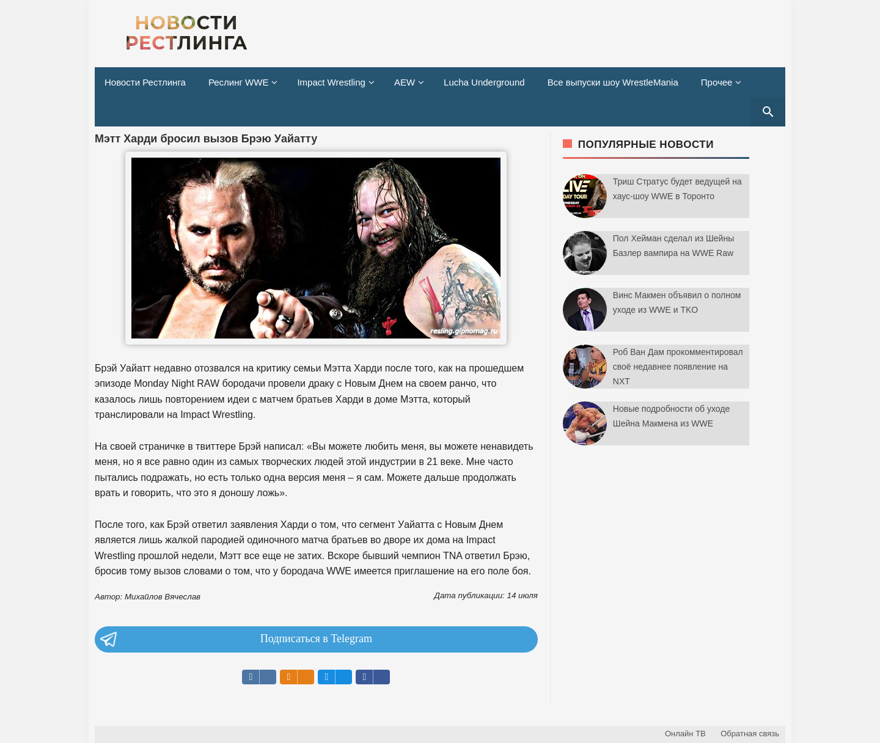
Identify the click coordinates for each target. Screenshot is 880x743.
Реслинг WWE (238, 82)
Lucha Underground (484, 82)
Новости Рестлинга (145, 82)
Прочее (717, 82)
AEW (404, 82)
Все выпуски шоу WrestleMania (613, 82)
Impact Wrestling (331, 82)
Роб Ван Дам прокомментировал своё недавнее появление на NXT (678, 366)
